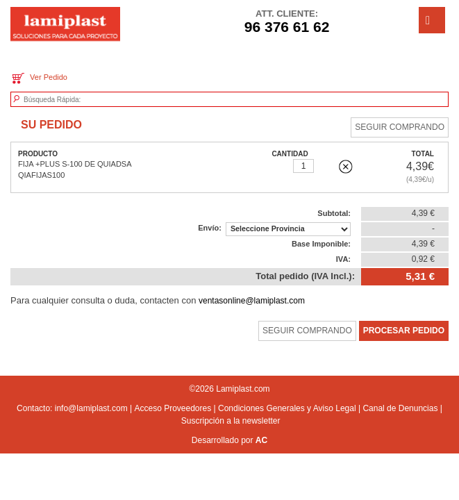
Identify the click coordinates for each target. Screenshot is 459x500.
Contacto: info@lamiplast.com (72, 408)
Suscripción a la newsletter (231, 421)
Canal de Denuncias (399, 408)
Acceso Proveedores (172, 408)
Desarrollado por (229, 440)
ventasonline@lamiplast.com (252, 301)
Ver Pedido (38, 78)
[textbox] (88, 100)
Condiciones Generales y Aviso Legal (287, 408)
